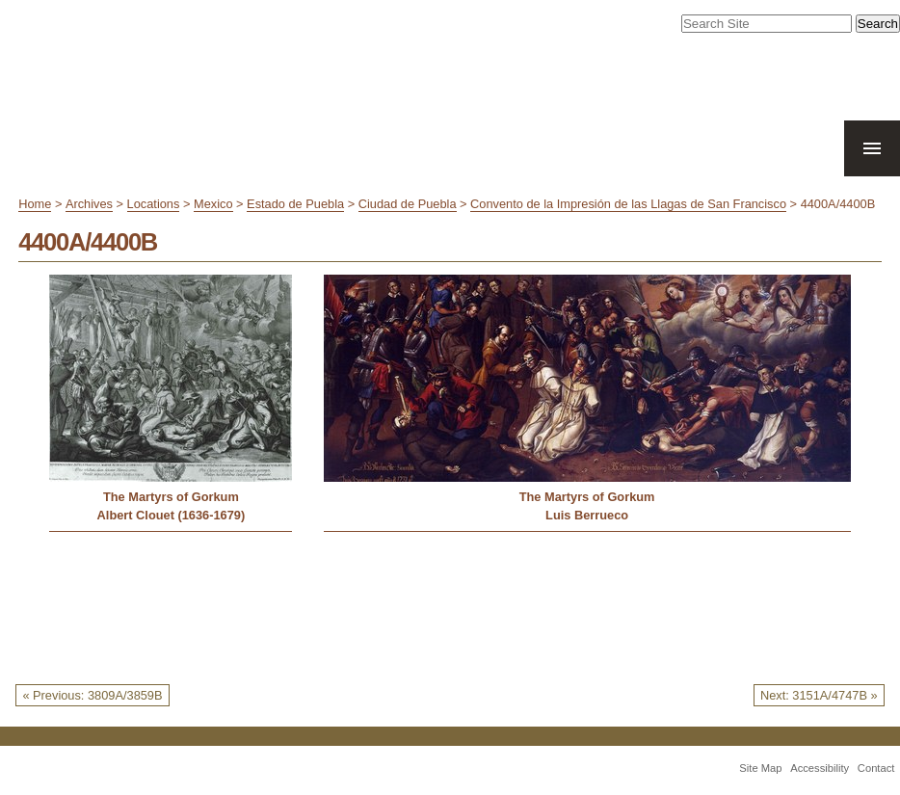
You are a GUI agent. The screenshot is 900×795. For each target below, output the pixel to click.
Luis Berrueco (586, 515)
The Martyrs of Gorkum (171, 497)
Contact (876, 768)
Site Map (760, 768)
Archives (89, 204)
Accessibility (819, 768)
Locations (153, 204)
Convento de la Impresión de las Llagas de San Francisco (628, 204)
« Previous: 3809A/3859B (92, 695)
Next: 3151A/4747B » (819, 695)
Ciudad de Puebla (407, 204)
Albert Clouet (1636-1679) (171, 515)
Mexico (213, 204)
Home (34, 204)
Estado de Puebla (295, 204)
